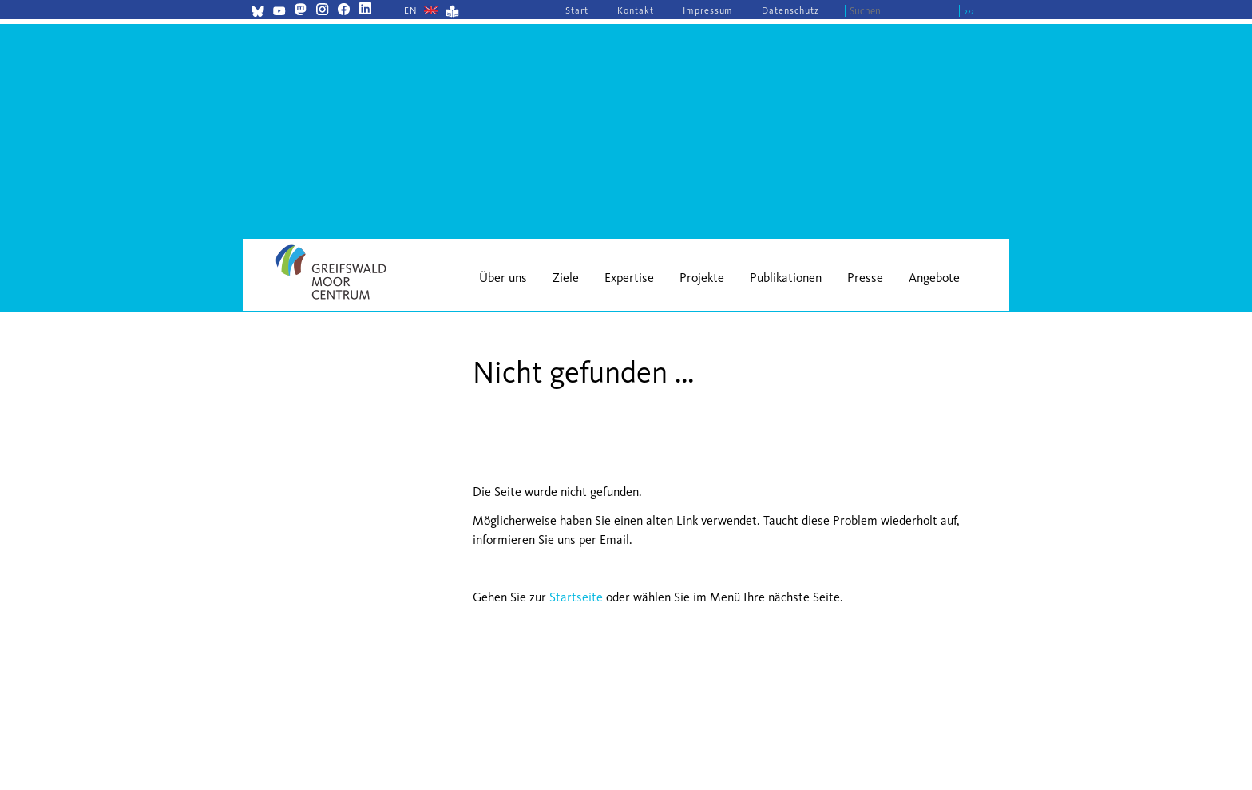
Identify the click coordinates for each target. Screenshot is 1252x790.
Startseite (576, 597)
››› (969, 11)
